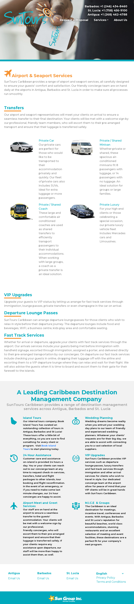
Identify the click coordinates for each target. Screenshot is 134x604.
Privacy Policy (105, 577)
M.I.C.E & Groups (97, 503)
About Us (120, 20)
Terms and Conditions (111, 581)
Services (100, 20)
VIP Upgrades (95, 455)
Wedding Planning (99, 418)
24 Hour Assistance (37, 455)
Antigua (14, 573)
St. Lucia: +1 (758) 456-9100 (107, 10)
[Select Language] (110, 573)
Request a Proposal (74, 20)
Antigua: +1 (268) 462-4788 (107, 14)
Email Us (14, 578)
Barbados (44, 573)
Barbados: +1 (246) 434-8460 (106, 6)
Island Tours (32, 418)
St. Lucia (72, 573)
